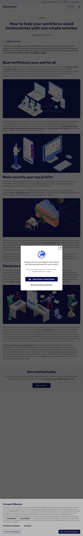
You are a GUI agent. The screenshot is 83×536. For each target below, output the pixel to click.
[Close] (60, 247)
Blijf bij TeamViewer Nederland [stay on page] (41, 285)
